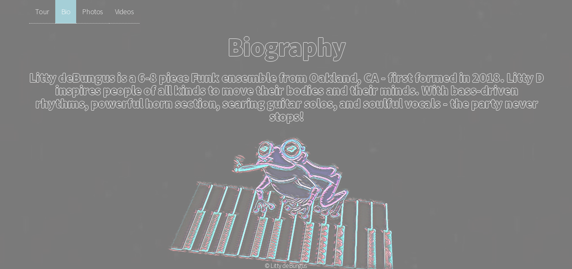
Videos (124, 11)
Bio (66, 11)
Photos (92, 11)
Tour (42, 11)
